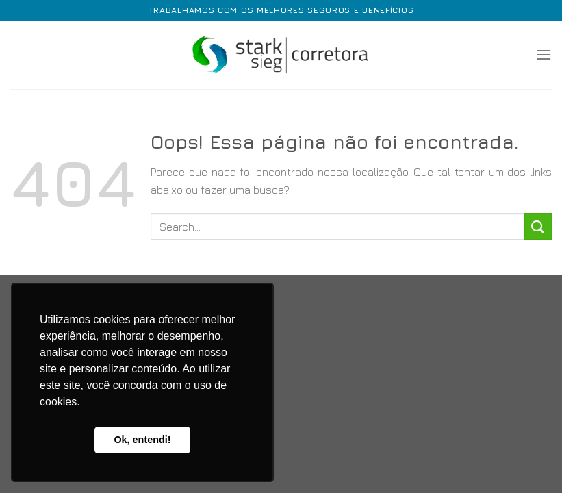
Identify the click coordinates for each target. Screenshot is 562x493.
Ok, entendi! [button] (142, 439)
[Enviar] (538, 226)
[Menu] (543, 54)
